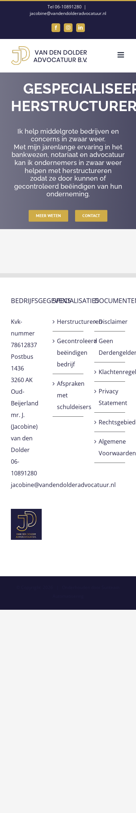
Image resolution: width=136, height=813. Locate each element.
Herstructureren (68, 322)
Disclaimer (110, 322)
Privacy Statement (110, 397)
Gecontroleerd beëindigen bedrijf (68, 352)
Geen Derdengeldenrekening (110, 347)
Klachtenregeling (110, 372)
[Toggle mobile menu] (121, 55)
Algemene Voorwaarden (110, 447)
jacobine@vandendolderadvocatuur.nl (68, 13)
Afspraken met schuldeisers (68, 395)
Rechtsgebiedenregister (110, 422)
